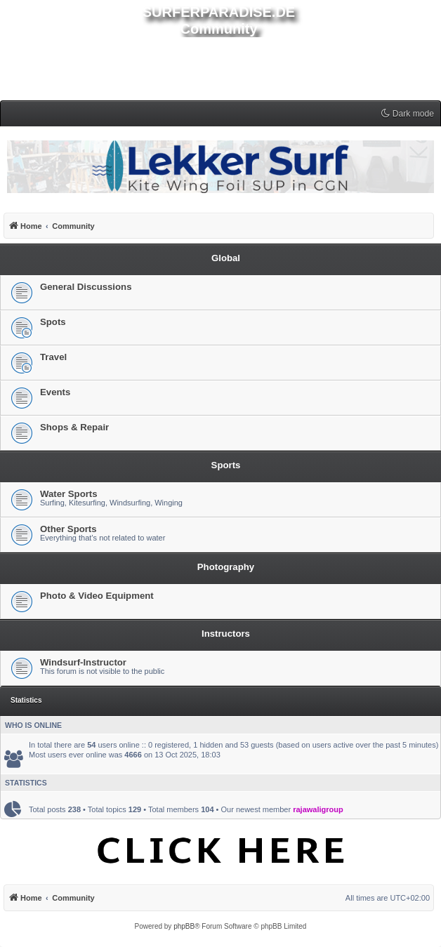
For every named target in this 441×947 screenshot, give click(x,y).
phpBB (184, 926)
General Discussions (85, 287)
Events (55, 392)
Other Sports (68, 529)
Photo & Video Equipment (97, 595)
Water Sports (69, 494)
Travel (53, 357)
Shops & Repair (74, 427)
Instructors (226, 633)
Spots (53, 322)
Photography (225, 567)
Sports (226, 465)
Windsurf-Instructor (83, 662)
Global (225, 258)
